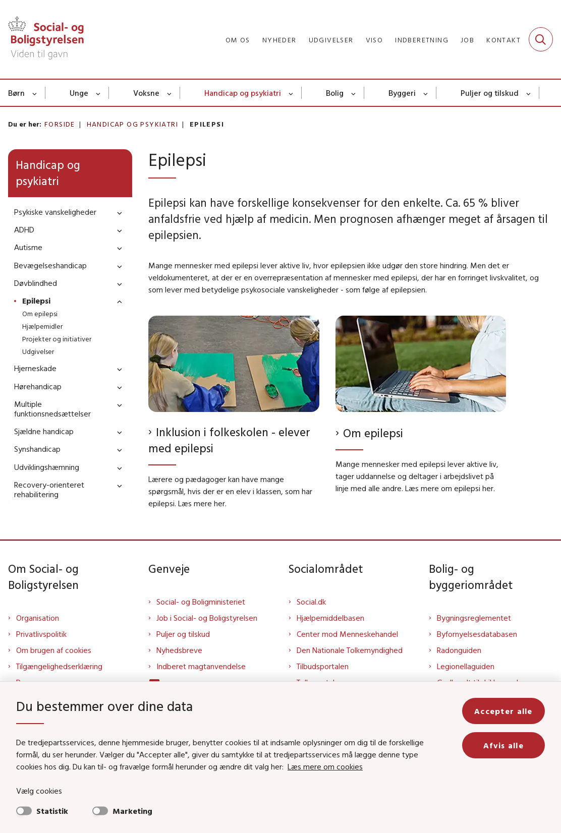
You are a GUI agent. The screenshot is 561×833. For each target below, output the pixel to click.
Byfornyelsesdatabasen (477, 634)
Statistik (52, 811)
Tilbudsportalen (323, 666)
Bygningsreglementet (474, 618)
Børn (16, 93)
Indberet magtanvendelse (201, 666)
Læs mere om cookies (325, 766)
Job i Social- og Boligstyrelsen (206, 618)
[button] (117, 212)
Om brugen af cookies (53, 650)
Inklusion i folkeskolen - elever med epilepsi (229, 440)
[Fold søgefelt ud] (541, 39)
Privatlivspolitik (41, 634)
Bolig (335, 93)
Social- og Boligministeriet (200, 602)
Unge (79, 93)
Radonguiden (459, 650)
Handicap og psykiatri (242, 93)
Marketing (132, 811)
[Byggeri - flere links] (426, 93)
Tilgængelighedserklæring (59, 666)
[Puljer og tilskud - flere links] (529, 93)
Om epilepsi (373, 433)
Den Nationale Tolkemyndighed (350, 650)
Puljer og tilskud (490, 93)
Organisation (37, 618)
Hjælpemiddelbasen (330, 618)
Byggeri (402, 93)
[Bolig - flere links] (354, 93)
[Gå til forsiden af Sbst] (42, 39)
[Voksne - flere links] (169, 93)
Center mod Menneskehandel (347, 634)
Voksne (146, 93)
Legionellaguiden (465, 666)
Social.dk (311, 602)
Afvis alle (503, 745)
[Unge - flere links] (98, 93)
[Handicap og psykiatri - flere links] (291, 93)
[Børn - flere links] (35, 93)
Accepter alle (503, 711)
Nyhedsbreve (179, 650)
